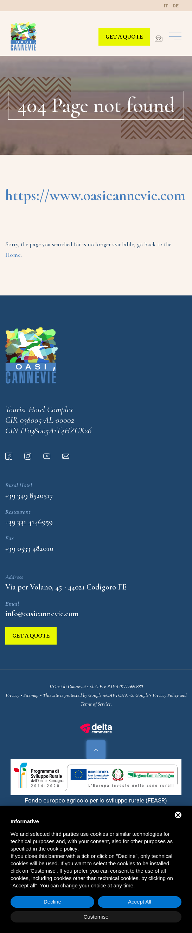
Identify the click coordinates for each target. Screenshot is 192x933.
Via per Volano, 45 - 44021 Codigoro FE (65, 587)
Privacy (12, 695)
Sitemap (31, 695)
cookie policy (62, 849)
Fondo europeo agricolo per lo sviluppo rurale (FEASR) (96, 800)
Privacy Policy (166, 695)
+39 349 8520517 (29, 495)
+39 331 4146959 (29, 521)
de (176, 5)
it (166, 5)
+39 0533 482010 (29, 548)
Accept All (139, 902)
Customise (96, 917)
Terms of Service (96, 704)
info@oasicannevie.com (42, 613)
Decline (52, 902)
